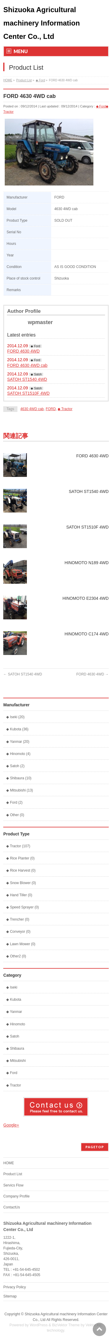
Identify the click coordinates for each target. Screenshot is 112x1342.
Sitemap (10, 1296)
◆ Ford (40, 80)
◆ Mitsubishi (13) (19, 790)
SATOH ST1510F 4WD (28, 393)
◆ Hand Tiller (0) (19, 895)
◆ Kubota (13, 999)
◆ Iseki (11, 987)
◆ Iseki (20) (15, 717)
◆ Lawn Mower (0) (20, 944)
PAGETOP (94, 1147)
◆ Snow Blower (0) (21, 883)
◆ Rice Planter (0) (20, 858)
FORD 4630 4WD (23, 351)
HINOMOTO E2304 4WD (85, 598)
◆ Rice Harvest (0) (20, 870)
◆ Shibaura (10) (18, 778)
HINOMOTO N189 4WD (87, 562)
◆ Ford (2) (14, 802)
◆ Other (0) (15, 815)
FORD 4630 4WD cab (27, 365)
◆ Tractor (65, 409)
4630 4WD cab (32, 409)
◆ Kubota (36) (17, 729)
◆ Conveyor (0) (18, 931)
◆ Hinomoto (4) (18, 754)
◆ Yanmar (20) (17, 742)
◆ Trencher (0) (17, 919)
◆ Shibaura (15, 1048)
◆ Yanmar (14, 1012)
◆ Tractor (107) (18, 846)
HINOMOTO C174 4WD (87, 634)
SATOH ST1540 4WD (27, 379)
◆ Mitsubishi (16, 1061)
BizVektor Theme (66, 1325)
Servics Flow (13, 1185)
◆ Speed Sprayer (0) (22, 907)
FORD (51, 409)
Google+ (11, 1125)
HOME (7, 80)
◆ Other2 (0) (16, 956)
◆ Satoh (36, 374)
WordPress (39, 1325)
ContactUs (11, 1207)
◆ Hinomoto (15, 1024)
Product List (24, 80)
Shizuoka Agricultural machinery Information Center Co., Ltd (41, 23)
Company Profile (16, 1196)
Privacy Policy (14, 1287)
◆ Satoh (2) (15, 766)
